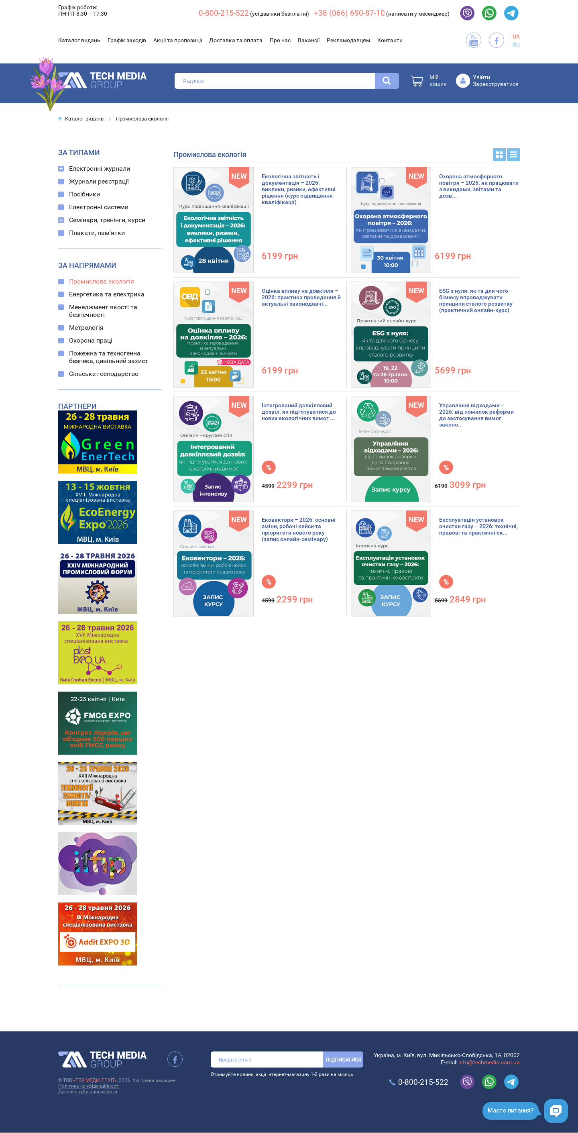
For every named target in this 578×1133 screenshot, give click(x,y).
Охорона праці (90, 340)
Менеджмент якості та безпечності (103, 310)
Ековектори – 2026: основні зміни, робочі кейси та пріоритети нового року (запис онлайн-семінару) (299, 529)
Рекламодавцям (348, 40)
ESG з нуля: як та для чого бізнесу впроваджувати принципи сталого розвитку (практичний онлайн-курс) (476, 300)
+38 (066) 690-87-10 (349, 13)
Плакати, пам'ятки (97, 233)
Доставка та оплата (236, 40)
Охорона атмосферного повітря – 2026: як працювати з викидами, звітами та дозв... (479, 186)
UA (516, 36)
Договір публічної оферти (87, 1091)
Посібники (84, 194)
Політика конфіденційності (89, 1086)
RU (516, 44)
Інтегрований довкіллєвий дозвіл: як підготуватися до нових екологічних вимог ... (299, 411)
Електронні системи (98, 207)
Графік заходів (127, 40)
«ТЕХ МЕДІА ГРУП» (95, 1080)
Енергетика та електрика (106, 294)
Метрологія (86, 327)
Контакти (390, 40)
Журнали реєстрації (99, 181)
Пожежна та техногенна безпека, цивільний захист (108, 357)
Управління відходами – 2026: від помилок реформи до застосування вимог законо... (476, 415)
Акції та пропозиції (177, 40)
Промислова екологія (142, 119)
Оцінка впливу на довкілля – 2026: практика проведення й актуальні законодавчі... (301, 297)
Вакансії (309, 40)
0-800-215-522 (224, 13)
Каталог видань (79, 40)
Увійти (481, 77)
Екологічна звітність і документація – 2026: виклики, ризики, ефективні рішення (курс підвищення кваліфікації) (299, 189)
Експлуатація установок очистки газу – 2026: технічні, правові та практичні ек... (478, 526)
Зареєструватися (496, 84)
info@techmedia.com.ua (489, 1062)
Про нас (280, 40)
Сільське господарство (103, 374)
